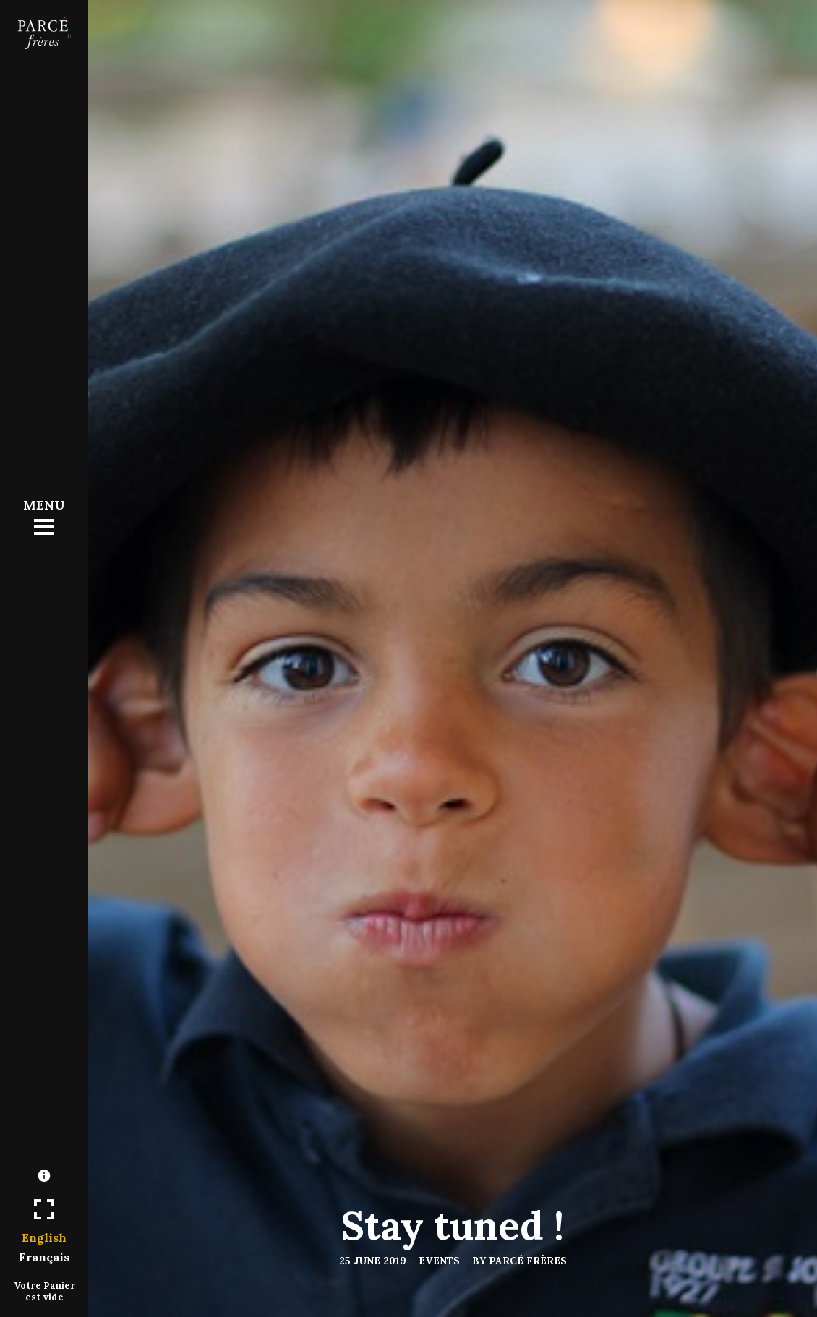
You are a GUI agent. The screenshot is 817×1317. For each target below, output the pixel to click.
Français (44, 1257)
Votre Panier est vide (44, 1291)
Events (439, 1260)
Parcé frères (528, 1260)
